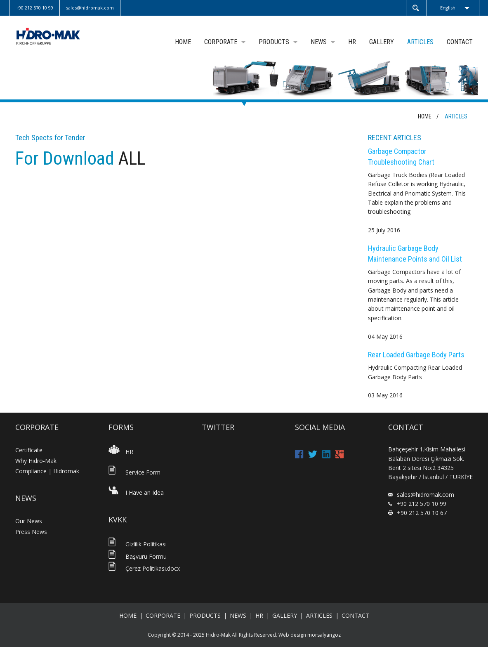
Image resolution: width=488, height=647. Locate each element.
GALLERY (381, 42)
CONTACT (460, 42)
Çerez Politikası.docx (144, 568)
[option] (244, 78)
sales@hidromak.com (425, 494)
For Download (66, 158)
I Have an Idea (136, 492)
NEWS (319, 42)
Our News (28, 521)
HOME (183, 42)
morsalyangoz (324, 634)
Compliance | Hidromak (47, 471)
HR (352, 42)
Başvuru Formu (137, 556)
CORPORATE (220, 42)
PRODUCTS (274, 42)
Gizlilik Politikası (137, 544)
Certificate (28, 450)
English (447, 8)
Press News (31, 532)
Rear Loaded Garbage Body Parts (416, 354)
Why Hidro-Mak (36, 461)
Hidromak (57, 36)
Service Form (134, 472)
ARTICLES (420, 42)
